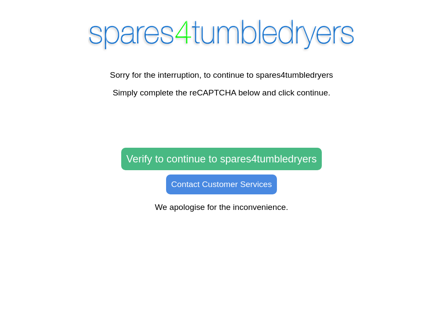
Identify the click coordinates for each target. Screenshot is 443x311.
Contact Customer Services (221, 184)
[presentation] (221, 123)
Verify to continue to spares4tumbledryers (221, 159)
